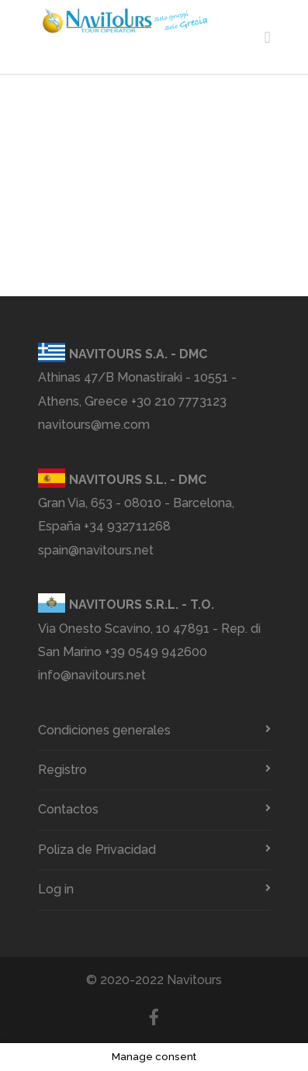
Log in (56, 889)
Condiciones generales (104, 730)
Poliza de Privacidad (97, 849)
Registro (62, 769)
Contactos (68, 809)
